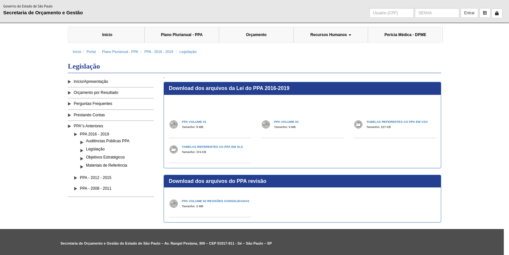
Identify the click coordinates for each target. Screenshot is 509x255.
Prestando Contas (89, 115)
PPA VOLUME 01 (194, 121)
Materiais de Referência (106, 165)
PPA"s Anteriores (88, 126)
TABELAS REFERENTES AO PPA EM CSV (397, 121)
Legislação (188, 52)
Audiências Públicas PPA (108, 141)
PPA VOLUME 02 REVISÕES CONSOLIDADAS (215, 201)
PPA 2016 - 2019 (94, 134)
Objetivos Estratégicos (105, 157)
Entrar (469, 13)
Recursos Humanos (330, 34)
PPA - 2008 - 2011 (95, 188)
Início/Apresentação (91, 81)
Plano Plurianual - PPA (182, 34)
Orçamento (256, 34)
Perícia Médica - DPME (405, 34)
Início (107, 34)
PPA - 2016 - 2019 (158, 52)
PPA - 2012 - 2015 (95, 177)
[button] (484, 13)
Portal (91, 52)
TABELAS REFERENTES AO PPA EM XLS (212, 146)
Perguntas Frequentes (93, 103)
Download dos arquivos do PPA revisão (218, 181)
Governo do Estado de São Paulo (28, 6)
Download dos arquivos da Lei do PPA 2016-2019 (229, 88)
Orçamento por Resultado (96, 92)
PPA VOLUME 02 (286, 121)
